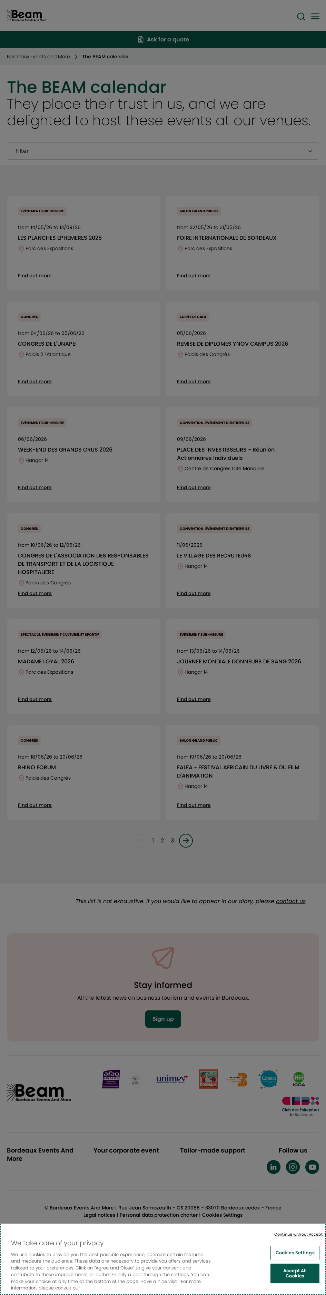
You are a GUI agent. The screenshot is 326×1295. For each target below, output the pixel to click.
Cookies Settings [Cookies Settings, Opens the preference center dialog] (295, 1252)
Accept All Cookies (295, 1273)
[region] (163, 1259)
